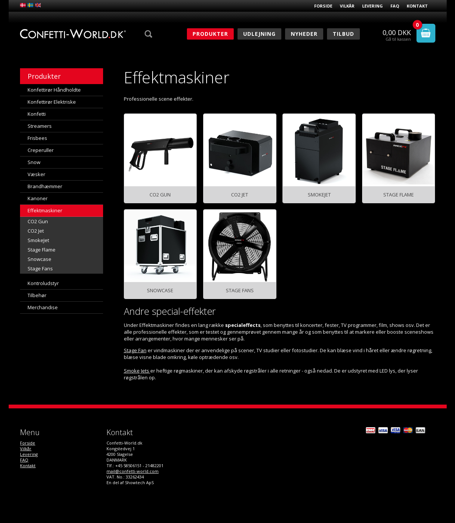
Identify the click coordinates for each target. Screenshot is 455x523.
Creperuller (41, 150)
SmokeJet (38, 240)
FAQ (394, 6)
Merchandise (43, 307)
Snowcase (39, 259)
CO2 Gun (38, 221)
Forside (323, 6)
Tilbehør (37, 295)
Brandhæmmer (45, 186)
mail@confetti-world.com (132, 471)
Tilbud (343, 33)
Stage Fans (40, 268)
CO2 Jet (36, 230)
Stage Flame (42, 249)
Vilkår (347, 6)
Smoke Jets (137, 370)
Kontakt (417, 6)
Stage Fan (135, 350)
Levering (372, 6)
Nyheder (304, 33)
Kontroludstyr (43, 283)
